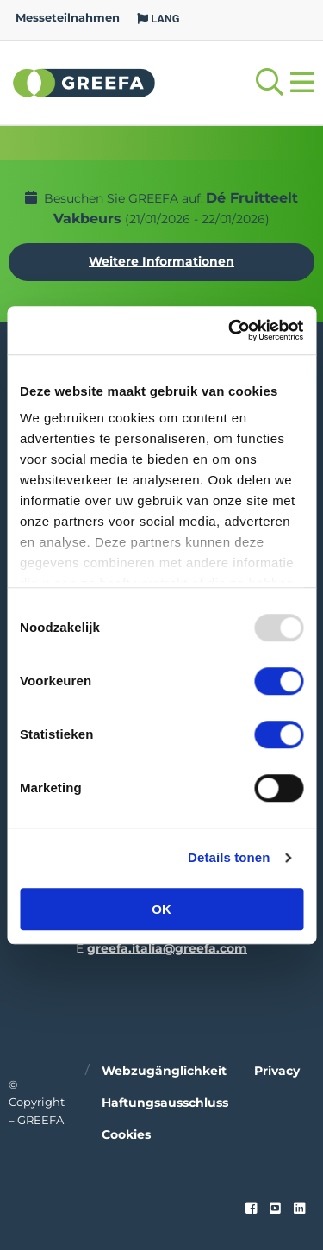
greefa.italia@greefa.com (167, 948)
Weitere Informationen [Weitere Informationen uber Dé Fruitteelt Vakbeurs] (161, 261)
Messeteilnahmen (68, 17)
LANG (158, 18)
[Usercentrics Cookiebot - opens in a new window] (230, 330)
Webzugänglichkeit (164, 1070)
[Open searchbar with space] (269, 82)
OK (161, 909)
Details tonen (229, 857)
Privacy (277, 1070)
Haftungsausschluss (165, 1102)
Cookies (126, 1134)
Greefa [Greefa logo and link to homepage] (84, 82)
